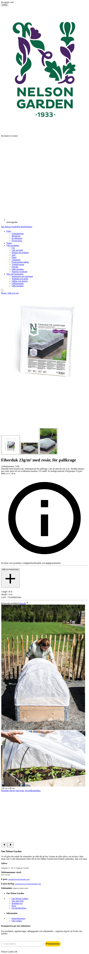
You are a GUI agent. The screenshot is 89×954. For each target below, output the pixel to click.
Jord (13, 255)
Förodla (15, 267)
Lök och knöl (17, 250)
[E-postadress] (22, 943)
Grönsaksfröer (18, 233)
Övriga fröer (17, 241)
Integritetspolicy (19, 918)
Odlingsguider (18, 283)
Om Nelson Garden (9, 227)
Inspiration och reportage (22, 276)
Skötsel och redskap (20, 252)
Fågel (14, 257)
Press (14, 906)
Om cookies (17, 921)
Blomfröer (16, 236)
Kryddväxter (17, 238)
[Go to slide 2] (29, 448)
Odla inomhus (18, 269)
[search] (2, 290)
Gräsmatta (16, 260)
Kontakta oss (17, 903)
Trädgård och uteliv (20, 279)
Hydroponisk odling (20, 262)
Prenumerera (52, 943)
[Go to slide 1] (10, 445)
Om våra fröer (18, 901)
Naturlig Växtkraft (19, 271)
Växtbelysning (18, 264)
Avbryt (4, 5)
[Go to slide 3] (48, 441)
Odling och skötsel (20, 281)
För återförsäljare (24, 227)
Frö (13, 248)
